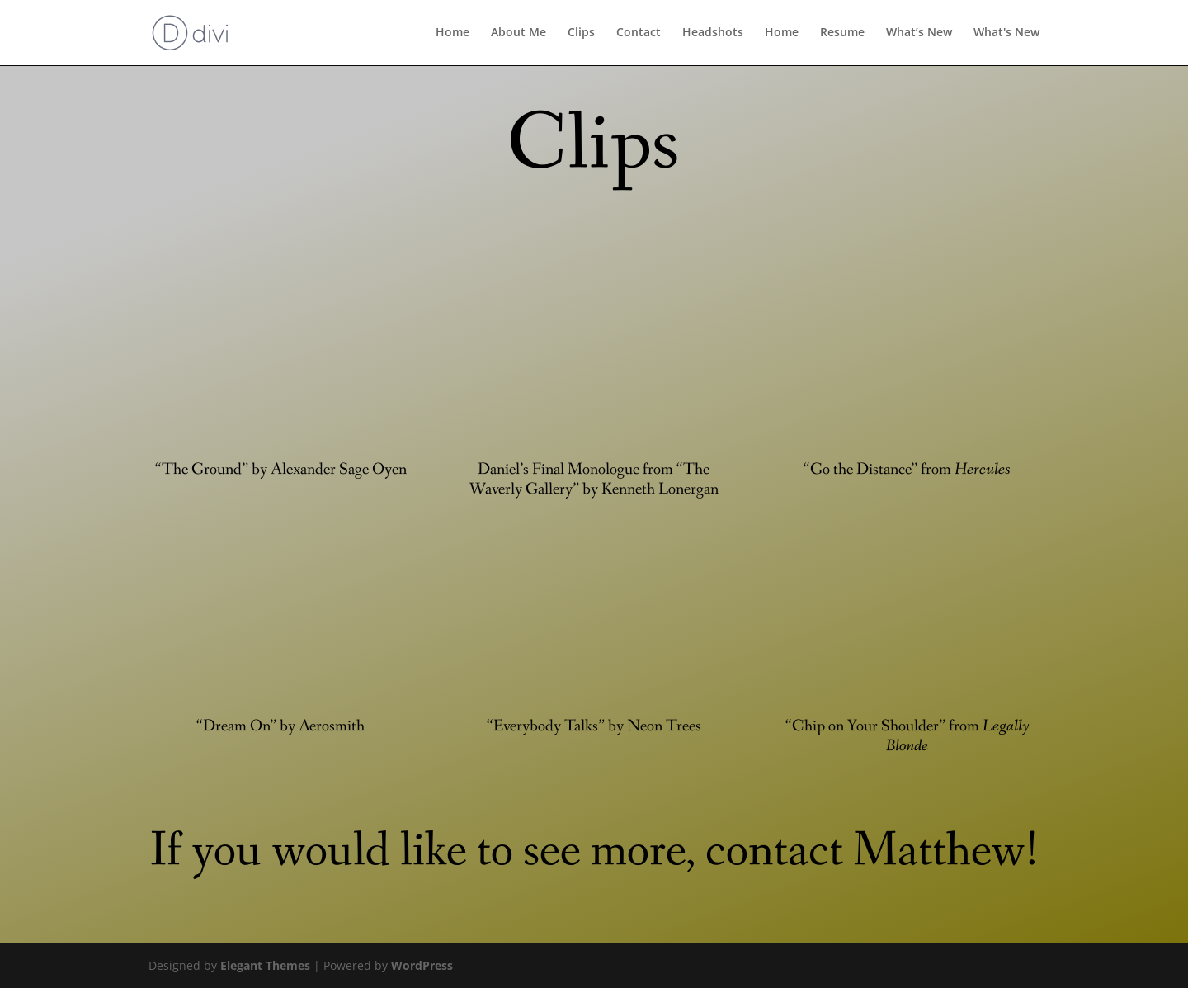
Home (452, 33)
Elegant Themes (265, 965)
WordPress (422, 965)
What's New (1007, 33)
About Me (518, 33)
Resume (842, 33)
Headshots (712, 33)
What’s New (919, 33)
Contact (638, 33)
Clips (581, 33)
